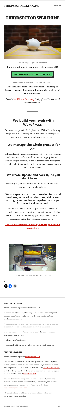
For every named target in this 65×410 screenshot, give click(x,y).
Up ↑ (59, 406)
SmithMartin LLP (32, 356)
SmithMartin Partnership (23, 99)
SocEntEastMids (29, 373)
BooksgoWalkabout (51, 367)
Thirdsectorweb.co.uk (21, 5)
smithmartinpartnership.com (16, 388)
